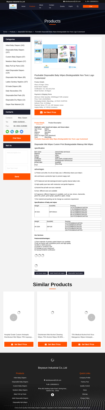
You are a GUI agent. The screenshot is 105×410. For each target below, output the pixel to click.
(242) (15, 45)
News (85, 390)
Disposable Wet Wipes (25, 32)
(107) (15, 51)
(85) (16, 77)
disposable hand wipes (75, 273)
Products (32, 6)
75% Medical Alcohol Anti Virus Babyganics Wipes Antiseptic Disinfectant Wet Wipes (83, 336)
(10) (15, 104)
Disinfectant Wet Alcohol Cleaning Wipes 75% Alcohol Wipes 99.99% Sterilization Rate (50, 336)
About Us (41, 6)
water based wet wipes (57, 273)
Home (23, 6)
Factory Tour (85, 382)
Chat (90, 6)
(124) (15, 71)
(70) (14, 91)
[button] (13, 317)
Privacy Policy (84, 398)
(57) (16, 61)
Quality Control (85, 386)
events (62, 6)
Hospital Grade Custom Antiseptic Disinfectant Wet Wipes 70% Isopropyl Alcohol (18, 336)
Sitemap (85, 394)
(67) (15, 57)
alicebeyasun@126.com (72, 1)
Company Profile (85, 378)
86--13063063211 (91, 1)
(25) (15, 95)
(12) (15, 100)
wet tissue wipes (41, 273)
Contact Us (51, 6)
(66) (13, 86)
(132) (15, 66)
